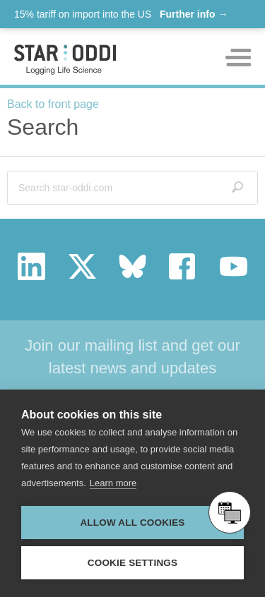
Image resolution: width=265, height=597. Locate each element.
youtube (233, 266)
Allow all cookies (132, 522)
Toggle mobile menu (238, 57)
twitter (82, 266)
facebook (182, 266)
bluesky (132, 266)
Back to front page (53, 104)
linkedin (31, 266)
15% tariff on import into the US (121, 14)
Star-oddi (65, 59)
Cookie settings (133, 562)
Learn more (113, 483)
